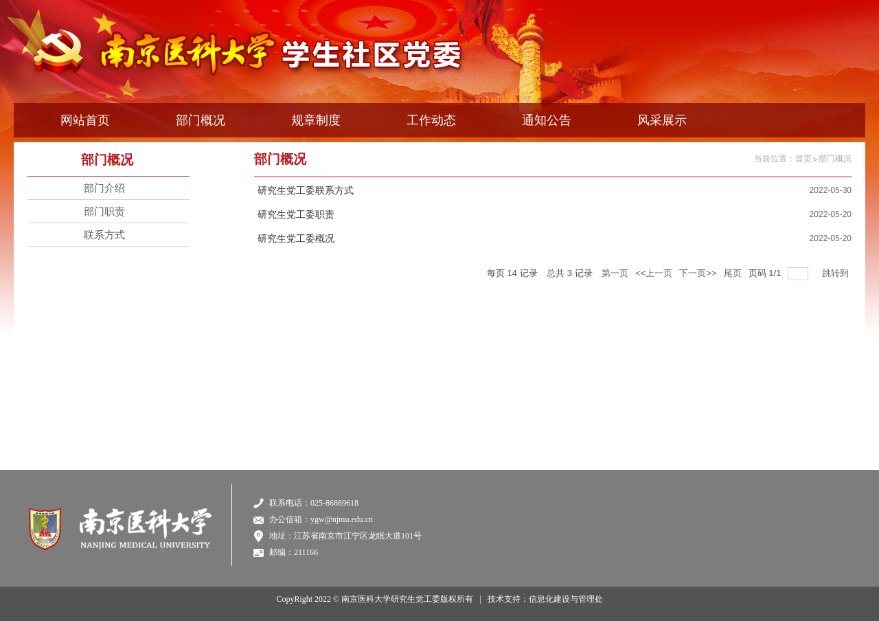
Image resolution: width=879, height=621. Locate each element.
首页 (803, 158)
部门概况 (835, 158)
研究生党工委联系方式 (306, 190)
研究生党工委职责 (296, 215)
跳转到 (837, 273)
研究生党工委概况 (296, 239)
